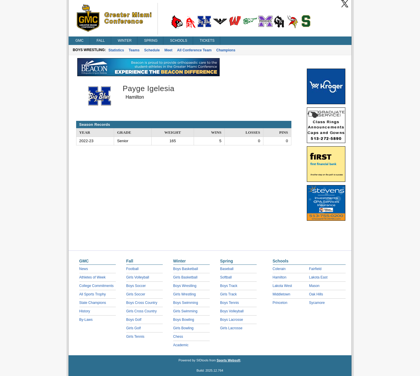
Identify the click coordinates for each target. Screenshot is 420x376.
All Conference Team (194, 50)
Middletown (281, 294)
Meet (168, 50)
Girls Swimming (185, 311)
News (83, 269)
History (84, 311)
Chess (178, 337)
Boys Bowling (183, 320)
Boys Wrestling (185, 286)
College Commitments (96, 286)
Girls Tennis (135, 337)
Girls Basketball (185, 277)
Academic (181, 345)
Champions (225, 50)
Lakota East (318, 277)
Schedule (152, 50)
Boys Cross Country (142, 303)
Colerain (279, 269)
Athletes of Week (92, 277)
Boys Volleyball (232, 311)
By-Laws (86, 320)
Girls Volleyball (137, 277)
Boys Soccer (136, 286)
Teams (134, 50)
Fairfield (315, 269)
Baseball (227, 269)
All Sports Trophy (92, 294)
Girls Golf (133, 328)
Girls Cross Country (141, 311)
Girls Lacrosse (231, 328)
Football (132, 269)
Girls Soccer (135, 294)
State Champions (92, 303)
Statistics (116, 50)
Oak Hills (316, 294)
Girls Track (228, 294)
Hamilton (279, 277)
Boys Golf (133, 320)
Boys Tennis (229, 303)
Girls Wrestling (184, 294)
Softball (226, 277)
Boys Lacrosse (231, 320)
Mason (314, 286)
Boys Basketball (185, 269)
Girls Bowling (183, 328)
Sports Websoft (228, 360)
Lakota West (282, 286)
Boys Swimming (185, 303)
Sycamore (317, 303)
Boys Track (228, 286)
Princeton (280, 303)
